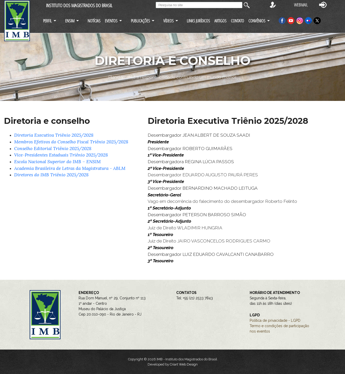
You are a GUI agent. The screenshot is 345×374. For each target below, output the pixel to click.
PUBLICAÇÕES (140, 21)
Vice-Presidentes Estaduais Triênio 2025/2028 (61, 155)
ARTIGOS (220, 21)
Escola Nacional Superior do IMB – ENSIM (57, 161)
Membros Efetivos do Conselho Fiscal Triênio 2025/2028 (71, 142)
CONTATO (237, 21)
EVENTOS (111, 21)
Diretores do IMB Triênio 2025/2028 (51, 175)
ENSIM (69, 21)
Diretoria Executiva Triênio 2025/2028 (54, 135)
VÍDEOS (168, 21)
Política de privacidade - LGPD (275, 320)
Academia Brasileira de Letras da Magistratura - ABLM (69, 168)
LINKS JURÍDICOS (198, 21)
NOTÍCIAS (94, 21)
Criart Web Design (184, 364)
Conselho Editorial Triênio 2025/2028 (52, 148)
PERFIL (47, 21)
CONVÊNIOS (256, 21)
